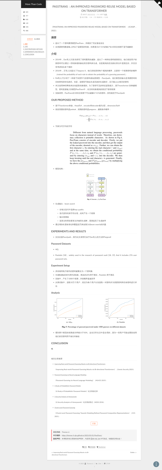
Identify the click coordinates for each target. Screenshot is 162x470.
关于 (25, 16)
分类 (25, 23)
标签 (25, 19)
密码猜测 (91, 447)
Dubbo (133, 452)
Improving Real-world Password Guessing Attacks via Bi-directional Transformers (80, 364)
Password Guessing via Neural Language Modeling (70, 375)
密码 (84, 447)
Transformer (101, 447)
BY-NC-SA (95, 439)
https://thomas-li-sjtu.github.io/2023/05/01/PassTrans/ (82, 435)
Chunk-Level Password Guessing (65, 407)
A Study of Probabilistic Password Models (68, 386)
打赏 (94, 423)
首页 (25, 12)
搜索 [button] (25, 30)
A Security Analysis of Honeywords (66, 397)
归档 (25, 27)
